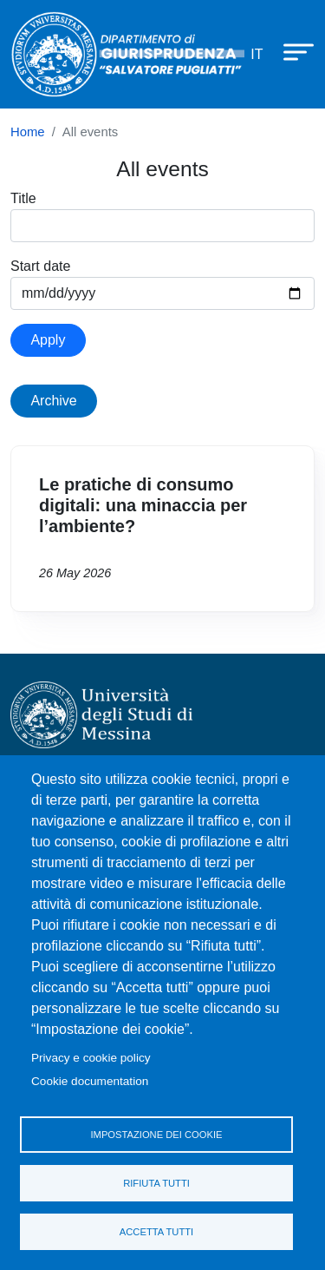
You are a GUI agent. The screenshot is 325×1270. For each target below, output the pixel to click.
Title (23, 198)
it (256, 54)
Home (27, 132)
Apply (47, 339)
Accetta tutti (156, 1232)
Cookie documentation (89, 1081)
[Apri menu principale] (290, 51)
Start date (40, 266)
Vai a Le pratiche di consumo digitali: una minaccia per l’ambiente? (162, 528)
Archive (53, 400)
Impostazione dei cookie (156, 1134)
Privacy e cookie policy (91, 1057)
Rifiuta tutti (156, 1183)
